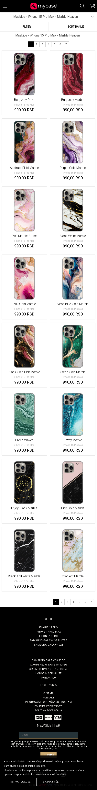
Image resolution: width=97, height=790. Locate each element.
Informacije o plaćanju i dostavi (48, 701)
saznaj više (51, 781)
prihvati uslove (20, 781)
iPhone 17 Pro (48, 627)
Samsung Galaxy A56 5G (48, 660)
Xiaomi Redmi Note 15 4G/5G (48, 664)
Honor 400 (48, 677)
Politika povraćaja (48, 710)
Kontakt (48, 697)
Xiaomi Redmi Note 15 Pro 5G (48, 668)
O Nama (48, 693)
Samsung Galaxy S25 (48, 644)
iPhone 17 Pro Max (48, 631)
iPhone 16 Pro (48, 636)
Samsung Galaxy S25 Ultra (49, 640)
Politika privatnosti (49, 706)
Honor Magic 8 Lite (49, 673)
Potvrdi (48, 755)
